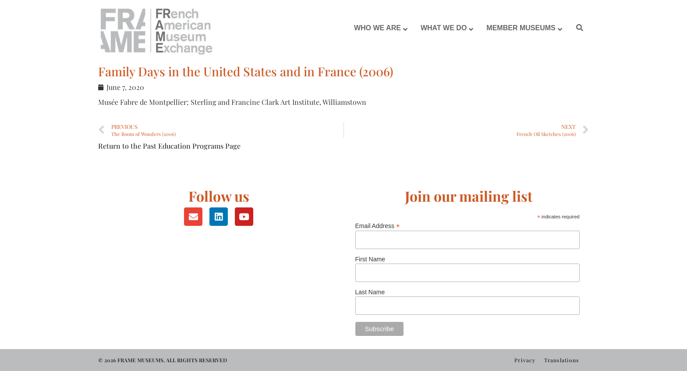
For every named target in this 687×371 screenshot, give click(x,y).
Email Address (377, 225)
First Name (370, 259)
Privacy (524, 360)
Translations (561, 360)
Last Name (370, 292)
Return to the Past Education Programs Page (169, 145)
